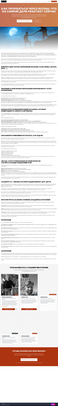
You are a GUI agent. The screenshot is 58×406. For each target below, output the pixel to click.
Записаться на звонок (8, 309)
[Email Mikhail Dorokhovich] (16, 309)
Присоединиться (54, 1)
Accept (53, 404)
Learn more (8, 404)
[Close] (56, 404)
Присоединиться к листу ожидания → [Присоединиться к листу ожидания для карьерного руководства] (29, 359)
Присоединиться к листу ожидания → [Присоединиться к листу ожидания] (24, 20)
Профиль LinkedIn (5, 306)
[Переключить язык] (49, 1)
